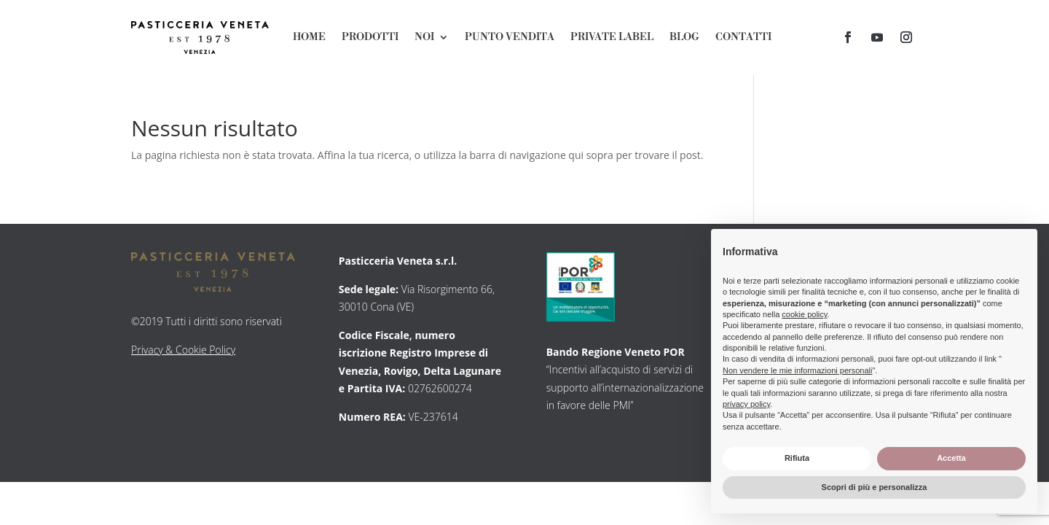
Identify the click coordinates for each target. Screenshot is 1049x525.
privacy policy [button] (746, 404)
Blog (684, 38)
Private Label (611, 38)
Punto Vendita (509, 38)
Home (309, 38)
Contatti (743, 38)
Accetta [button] (951, 458)
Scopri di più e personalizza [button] (874, 487)
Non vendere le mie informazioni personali (797, 370)
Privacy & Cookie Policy (183, 350)
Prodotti (370, 38)
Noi (424, 38)
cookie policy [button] (804, 314)
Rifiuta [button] (797, 458)
